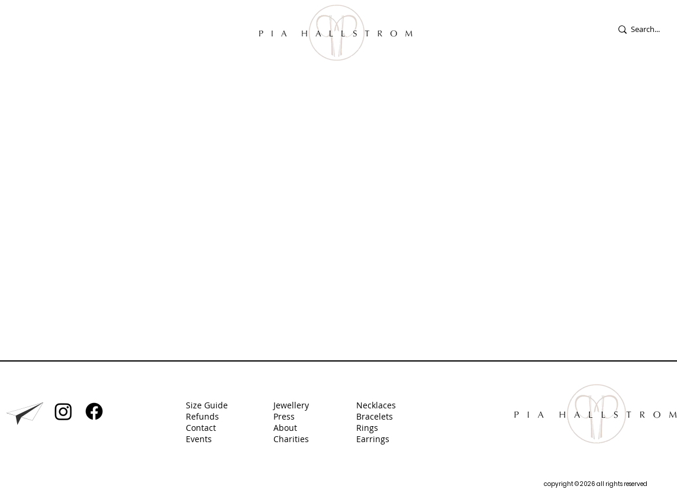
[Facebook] (94, 411)
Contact (201, 427)
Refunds (202, 416)
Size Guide (207, 405)
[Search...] (653, 29)
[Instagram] (63, 411)
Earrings (374, 439)
